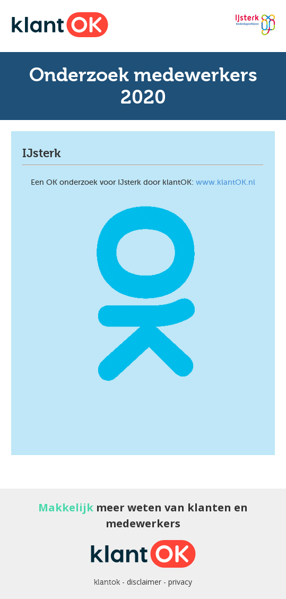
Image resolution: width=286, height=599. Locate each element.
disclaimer (144, 582)
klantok (107, 582)
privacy (180, 582)
